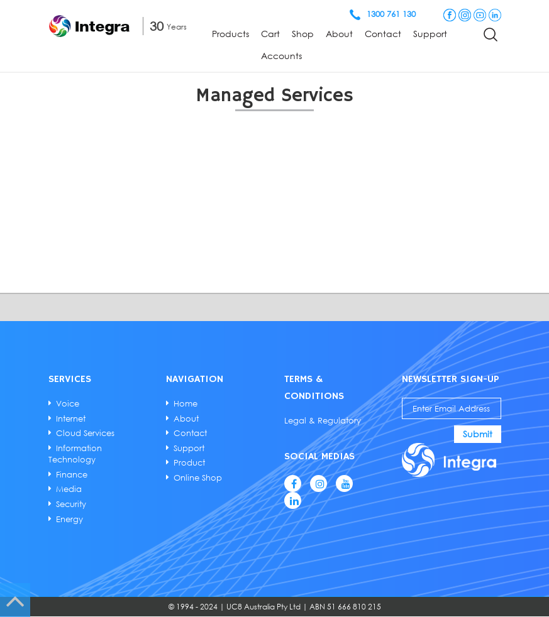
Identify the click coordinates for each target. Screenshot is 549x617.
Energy (70, 518)
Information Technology (76, 453)
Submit (476, 434)
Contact (383, 33)
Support (430, 33)
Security (72, 503)
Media (69, 489)
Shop (303, 33)
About (339, 33)
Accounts (281, 55)
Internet (71, 418)
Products (230, 33)
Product (190, 462)
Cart (270, 33)
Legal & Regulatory (322, 420)
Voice (68, 403)
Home (186, 403)
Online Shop (198, 477)
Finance (72, 474)
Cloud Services (86, 433)
